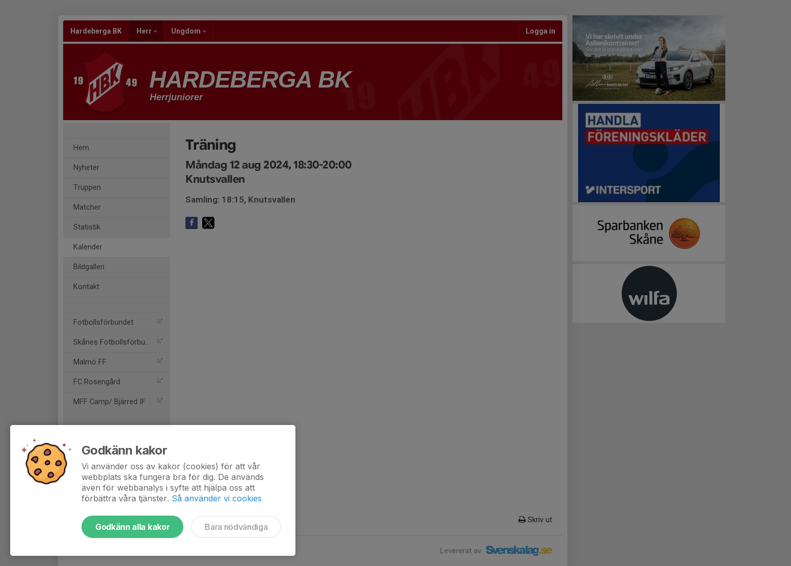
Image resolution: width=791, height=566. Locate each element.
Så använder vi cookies (217, 498)
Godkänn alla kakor (132, 527)
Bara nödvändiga (236, 527)
